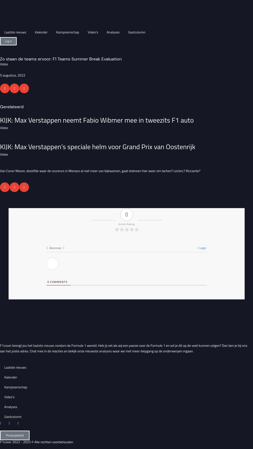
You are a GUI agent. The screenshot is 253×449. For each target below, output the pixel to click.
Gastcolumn (136, 32)
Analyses (113, 32)
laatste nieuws (43, 345)
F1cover (6, 345)
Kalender (41, 32)
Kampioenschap (67, 32)
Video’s (93, 32)
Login (201, 248)
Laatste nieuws (15, 32)
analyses (105, 351)
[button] (5, 88)
